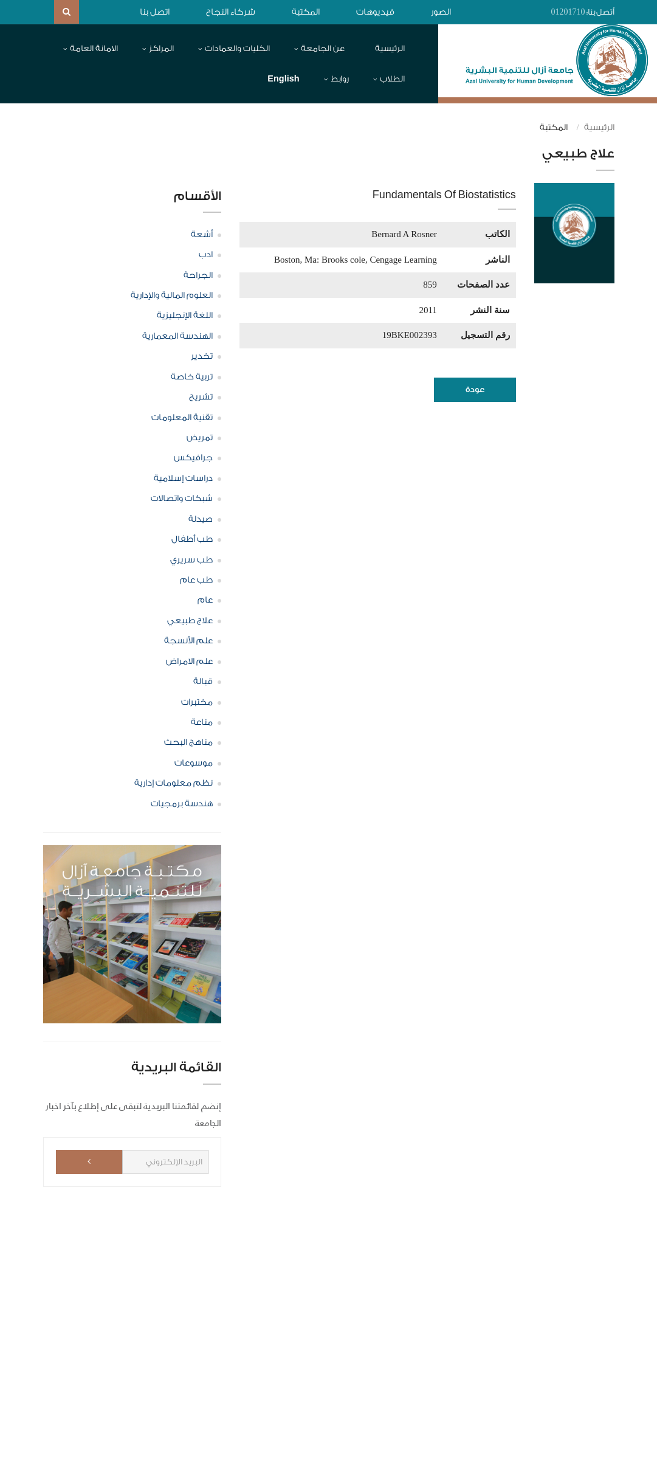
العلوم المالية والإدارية (172, 295)
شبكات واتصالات (182, 498)
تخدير (202, 356)
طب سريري (191, 560)
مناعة (202, 722)
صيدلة (200, 519)
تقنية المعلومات (182, 418)
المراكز (161, 48)
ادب (206, 255)
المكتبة (306, 12)
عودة (475, 389)
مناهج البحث (188, 742)
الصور (441, 12)
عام (205, 600)
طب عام (196, 580)
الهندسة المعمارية (177, 336)
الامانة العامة (94, 48)
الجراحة (198, 275)
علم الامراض (189, 661)
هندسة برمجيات (182, 804)
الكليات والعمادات (237, 48)
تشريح (201, 397)
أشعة (202, 235)
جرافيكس (193, 458)
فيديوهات (375, 12)
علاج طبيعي (190, 621)
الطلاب (392, 78)
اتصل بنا (155, 12)
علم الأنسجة (188, 641)
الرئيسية (390, 48)
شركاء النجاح (230, 12)
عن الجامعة (323, 48)
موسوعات (193, 763)
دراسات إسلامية (183, 478)
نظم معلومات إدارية (173, 783)
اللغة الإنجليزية (185, 315)
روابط (340, 78)
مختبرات (197, 702)
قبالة (203, 681)
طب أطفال (192, 539)
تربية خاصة (192, 377)
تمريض (200, 438)
